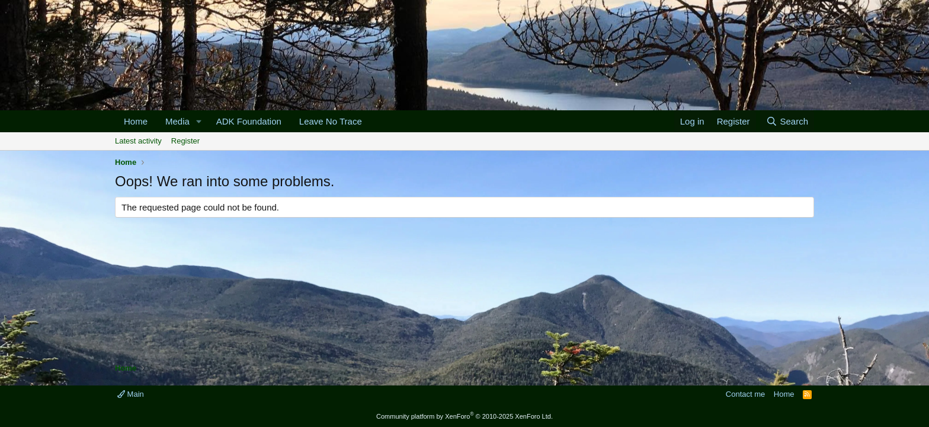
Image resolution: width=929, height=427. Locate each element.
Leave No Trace (330, 121)
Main (130, 394)
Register (185, 140)
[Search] (787, 121)
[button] (199, 121)
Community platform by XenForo (464, 416)
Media (177, 121)
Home (136, 121)
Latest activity (138, 140)
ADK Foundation (248, 121)
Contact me (745, 394)
